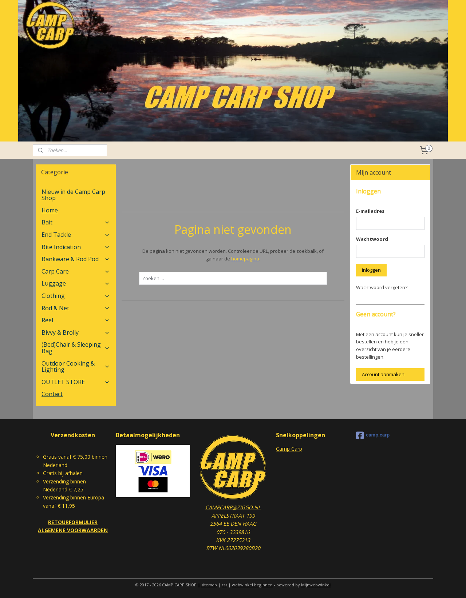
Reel (76, 320)
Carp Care (76, 271)
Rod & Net (76, 308)
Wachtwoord (372, 239)
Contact (52, 394)
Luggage (76, 283)
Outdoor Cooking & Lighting (76, 366)
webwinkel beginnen (252, 584)
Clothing (76, 296)
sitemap (209, 584)
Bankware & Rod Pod (76, 259)
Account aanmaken (383, 374)
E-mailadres (370, 211)
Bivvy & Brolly (76, 332)
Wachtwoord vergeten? (381, 287)
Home (50, 210)
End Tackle (76, 235)
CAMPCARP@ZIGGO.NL (233, 507)
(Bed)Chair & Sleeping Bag (76, 347)
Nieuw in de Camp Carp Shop (73, 195)
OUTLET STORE (76, 382)
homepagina (245, 258)
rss (224, 584)
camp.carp (373, 435)
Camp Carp (289, 448)
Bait (76, 222)
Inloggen (371, 270)
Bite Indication (76, 247)
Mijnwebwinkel (316, 584)
